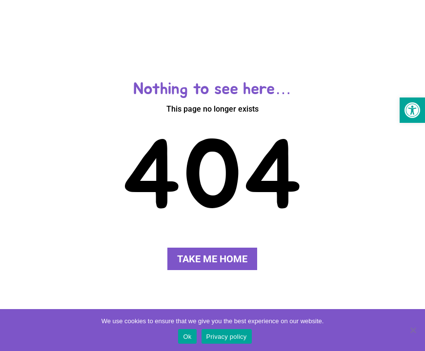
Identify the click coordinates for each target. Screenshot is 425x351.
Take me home (212, 259)
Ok (187, 336)
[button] (412, 110)
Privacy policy (226, 336)
